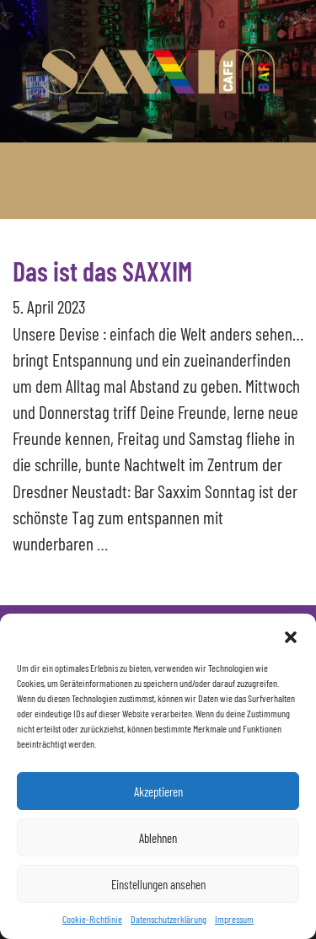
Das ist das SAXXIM (102, 271)
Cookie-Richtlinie (92, 919)
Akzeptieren (158, 791)
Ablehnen (158, 837)
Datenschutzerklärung (168, 919)
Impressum (234, 919)
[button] (290, 634)
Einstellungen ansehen (158, 884)
